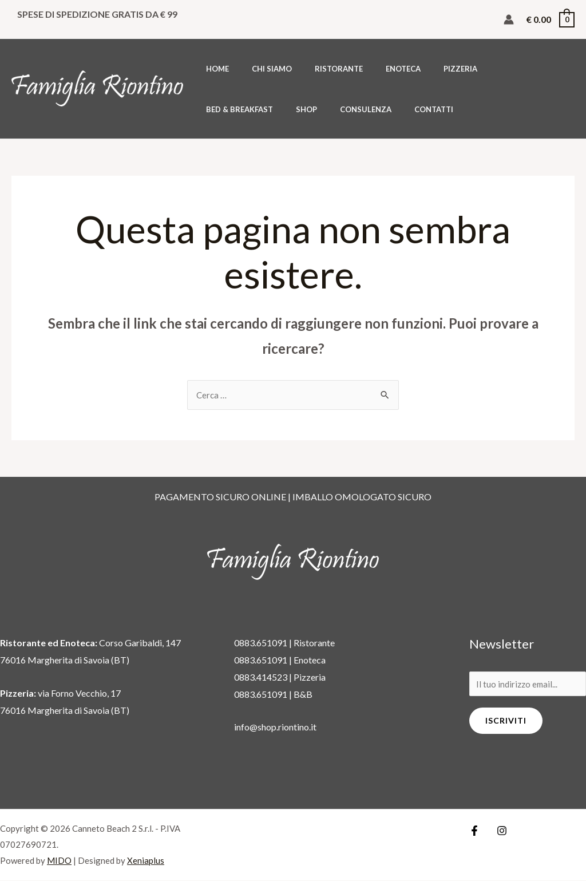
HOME (213, 68)
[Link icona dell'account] (509, 19)
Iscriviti (505, 722)
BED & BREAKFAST (489, 68)
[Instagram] (499, 831)
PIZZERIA (424, 68)
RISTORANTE (319, 68)
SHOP (548, 68)
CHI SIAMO (260, 68)
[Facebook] (474, 831)
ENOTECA (375, 68)
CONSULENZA (228, 109)
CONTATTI (287, 109)
